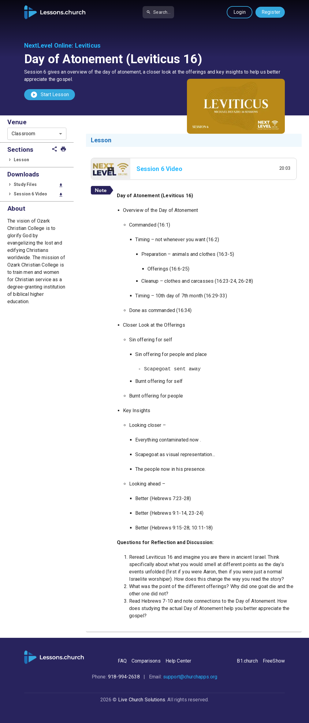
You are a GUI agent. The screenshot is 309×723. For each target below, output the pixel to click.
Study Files (38, 185)
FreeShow (274, 661)
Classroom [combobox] (23, 133)
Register (271, 12)
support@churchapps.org (190, 677)
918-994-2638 (124, 677)
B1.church (247, 661)
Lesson (21, 159)
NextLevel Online (48, 45)
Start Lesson (49, 94)
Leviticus (88, 45)
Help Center (179, 661)
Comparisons (146, 661)
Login (239, 12)
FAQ (122, 661)
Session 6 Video (38, 194)
